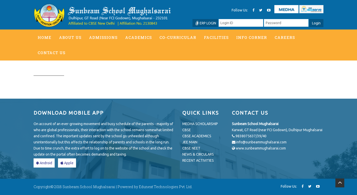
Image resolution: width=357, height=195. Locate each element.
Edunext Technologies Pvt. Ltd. (165, 186)
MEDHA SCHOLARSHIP (200, 124)
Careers (285, 37)
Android (44, 163)
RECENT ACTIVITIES (198, 160)
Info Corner (251, 37)
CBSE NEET (191, 148)
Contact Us (51, 52)
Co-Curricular (177, 37)
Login (316, 23)
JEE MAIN (189, 142)
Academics (138, 37)
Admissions (103, 37)
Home (44, 37)
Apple (67, 163)
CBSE (186, 130)
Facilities (216, 37)
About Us (70, 37)
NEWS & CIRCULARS (198, 154)
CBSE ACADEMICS (196, 136)
